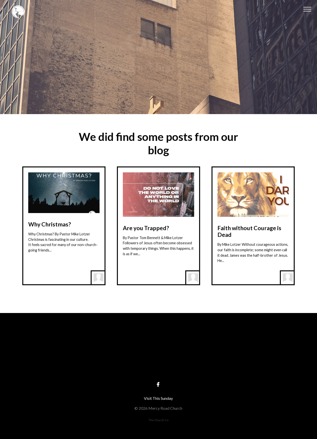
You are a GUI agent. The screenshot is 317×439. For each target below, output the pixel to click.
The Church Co (158, 420)
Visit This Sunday (158, 398)
